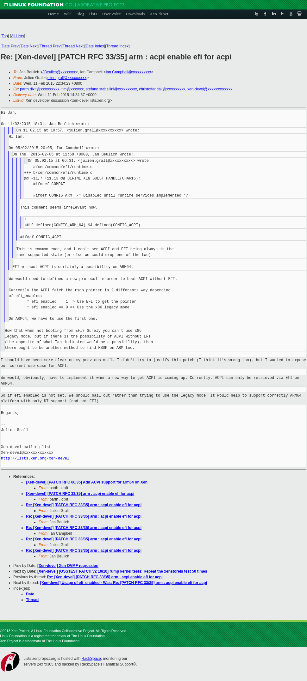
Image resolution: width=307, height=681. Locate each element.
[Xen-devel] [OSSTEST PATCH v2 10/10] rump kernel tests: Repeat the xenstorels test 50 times (122, 571)
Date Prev (10, 46)
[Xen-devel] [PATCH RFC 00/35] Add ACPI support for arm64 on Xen (86, 482)
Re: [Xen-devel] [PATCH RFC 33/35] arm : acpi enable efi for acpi (83, 505)
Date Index (95, 46)
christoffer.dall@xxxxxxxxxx (162, 89)
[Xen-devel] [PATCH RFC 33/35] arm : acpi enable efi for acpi (80, 493)
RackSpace (91, 658)
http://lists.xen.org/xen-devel (35, 458)
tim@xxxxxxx (72, 89)
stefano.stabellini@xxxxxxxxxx (111, 89)
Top (5, 36)
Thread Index (117, 46)
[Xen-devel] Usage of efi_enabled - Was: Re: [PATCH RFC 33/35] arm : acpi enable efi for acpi (123, 583)
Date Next (29, 46)
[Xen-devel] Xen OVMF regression (67, 565)
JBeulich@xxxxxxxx (59, 72)
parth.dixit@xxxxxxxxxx (39, 89)
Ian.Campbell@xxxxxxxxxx (128, 72)
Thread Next (73, 46)
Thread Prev (50, 46)
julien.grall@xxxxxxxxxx (66, 78)
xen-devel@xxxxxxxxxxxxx (209, 89)
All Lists (17, 36)
